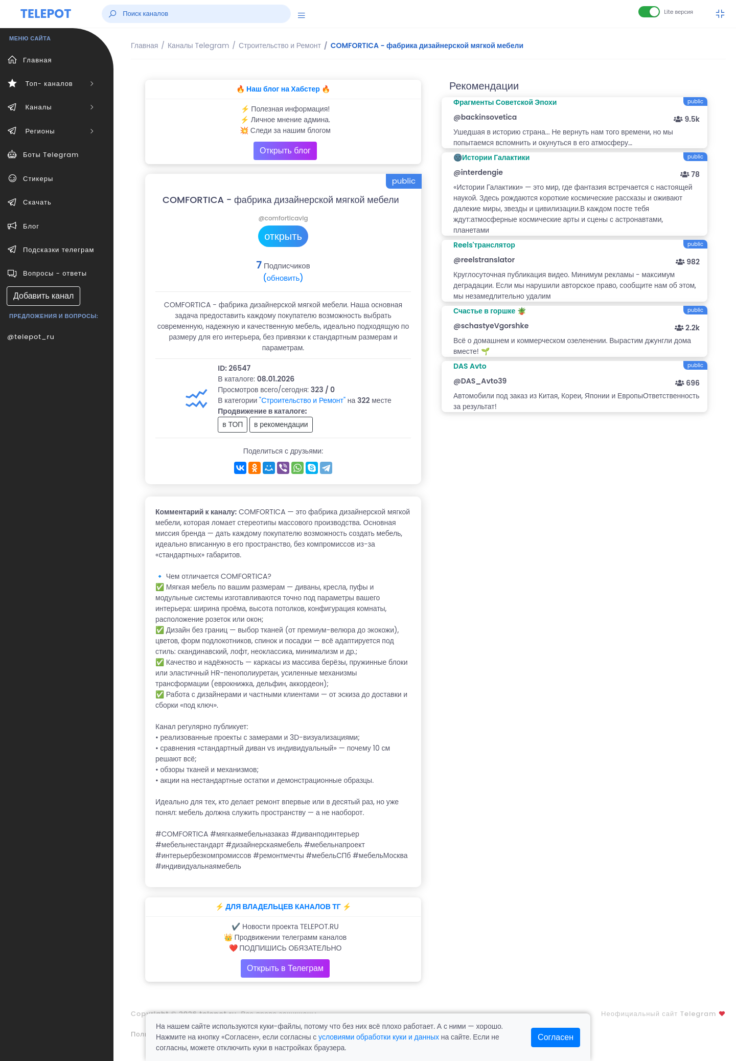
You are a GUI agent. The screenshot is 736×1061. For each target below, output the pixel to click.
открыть (283, 236)
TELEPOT (46, 13)
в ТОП (232, 424)
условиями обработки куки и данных (378, 1037)
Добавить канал (43, 296)
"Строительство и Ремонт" (302, 400)
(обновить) (283, 278)
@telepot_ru (31, 337)
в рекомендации (281, 424)
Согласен (555, 1037)
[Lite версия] (649, 11)
